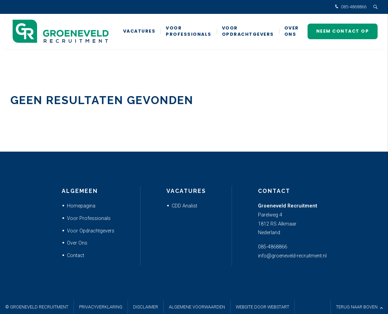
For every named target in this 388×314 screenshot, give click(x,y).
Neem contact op (342, 31)
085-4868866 (350, 7)
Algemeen (80, 191)
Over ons (291, 31)
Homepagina (81, 206)
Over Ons (77, 243)
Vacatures (139, 31)
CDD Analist (184, 206)
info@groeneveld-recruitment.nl (292, 256)
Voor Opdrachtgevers (248, 31)
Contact (75, 255)
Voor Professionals (189, 31)
